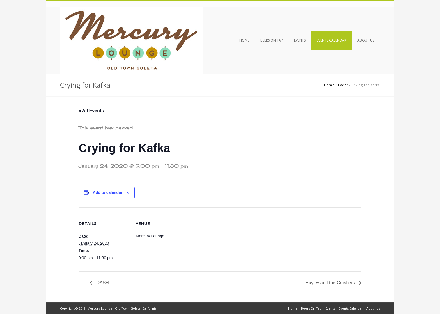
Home (244, 40)
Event (343, 85)
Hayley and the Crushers (330, 282)
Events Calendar (331, 40)
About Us (366, 40)
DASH (102, 282)
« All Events (91, 110)
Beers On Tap (271, 40)
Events (300, 40)
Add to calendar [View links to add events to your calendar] (108, 192)
